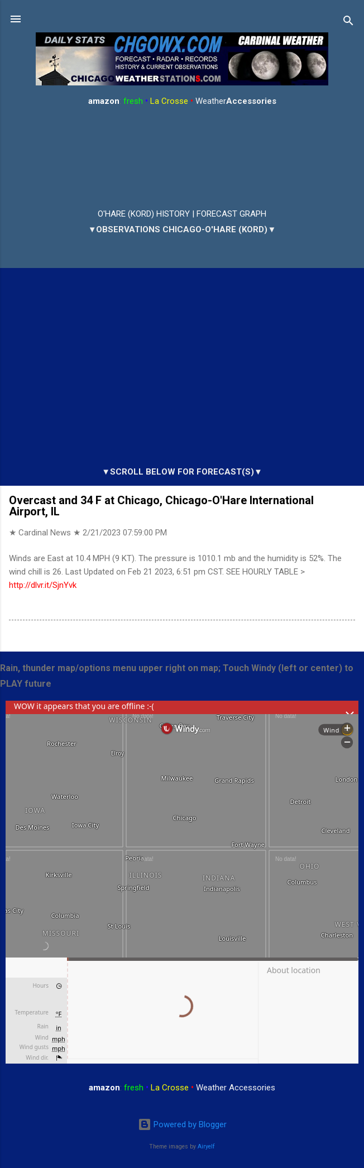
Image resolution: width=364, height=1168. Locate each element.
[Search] (348, 23)
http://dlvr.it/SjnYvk (42, 585)
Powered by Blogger (182, 1124)
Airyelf (206, 1146)
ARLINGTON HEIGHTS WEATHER (182, 158)
